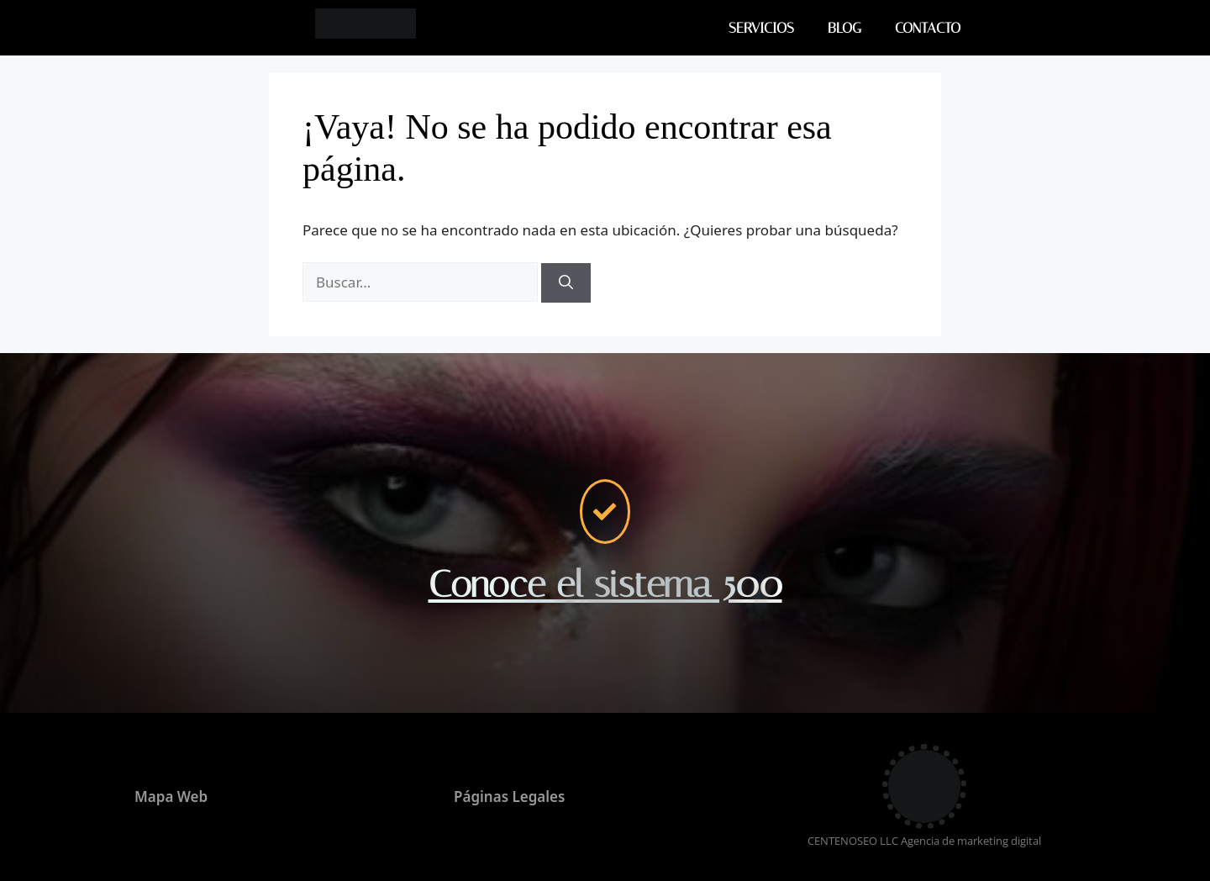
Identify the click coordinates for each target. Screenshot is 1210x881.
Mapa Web (171, 796)
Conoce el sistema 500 (605, 584)
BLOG (844, 27)
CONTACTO (927, 27)
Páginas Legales (509, 796)
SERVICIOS (761, 27)
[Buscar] (566, 283)
